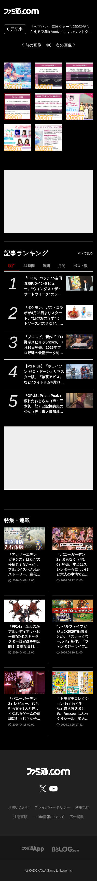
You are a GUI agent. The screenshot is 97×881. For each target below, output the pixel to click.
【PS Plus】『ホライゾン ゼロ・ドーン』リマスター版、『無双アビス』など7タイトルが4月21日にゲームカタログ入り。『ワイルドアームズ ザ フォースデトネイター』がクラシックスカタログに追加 (44, 374)
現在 (11, 266)
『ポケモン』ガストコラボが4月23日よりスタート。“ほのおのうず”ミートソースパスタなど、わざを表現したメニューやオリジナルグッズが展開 (43, 315)
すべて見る (85, 253)
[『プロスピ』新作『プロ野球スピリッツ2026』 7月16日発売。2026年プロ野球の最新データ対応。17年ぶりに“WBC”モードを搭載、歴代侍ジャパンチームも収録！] (79, 341)
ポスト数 (80, 266)
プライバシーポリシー (52, 807)
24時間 (29, 266)
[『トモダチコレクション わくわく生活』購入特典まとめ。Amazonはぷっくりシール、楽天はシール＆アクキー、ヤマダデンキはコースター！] (72, 682)
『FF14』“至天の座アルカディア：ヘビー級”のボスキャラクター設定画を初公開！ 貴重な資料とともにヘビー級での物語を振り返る (24, 636)
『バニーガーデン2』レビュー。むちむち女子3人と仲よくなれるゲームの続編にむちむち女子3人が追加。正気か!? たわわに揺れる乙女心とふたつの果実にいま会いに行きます (24, 708)
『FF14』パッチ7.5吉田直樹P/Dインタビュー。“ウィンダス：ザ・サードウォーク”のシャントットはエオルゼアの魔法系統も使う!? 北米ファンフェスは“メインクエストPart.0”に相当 (44, 286)
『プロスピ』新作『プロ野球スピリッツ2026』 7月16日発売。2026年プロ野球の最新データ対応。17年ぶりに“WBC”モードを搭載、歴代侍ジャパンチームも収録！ (44, 345)
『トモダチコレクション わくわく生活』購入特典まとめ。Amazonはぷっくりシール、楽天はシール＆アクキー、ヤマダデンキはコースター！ (73, 708)
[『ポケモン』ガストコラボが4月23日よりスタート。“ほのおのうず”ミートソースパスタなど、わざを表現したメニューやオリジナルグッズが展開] (79, 312)
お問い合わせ (18, 807)
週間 (46, 266)
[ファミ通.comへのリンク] (21, 11)
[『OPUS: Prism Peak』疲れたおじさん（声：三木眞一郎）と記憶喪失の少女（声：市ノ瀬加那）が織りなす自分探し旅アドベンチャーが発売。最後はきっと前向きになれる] (79, 400)
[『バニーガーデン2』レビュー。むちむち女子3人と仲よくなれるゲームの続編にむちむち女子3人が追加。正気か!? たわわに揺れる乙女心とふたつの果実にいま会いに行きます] (24, 682)
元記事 (14, 29)
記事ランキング (26, 253)
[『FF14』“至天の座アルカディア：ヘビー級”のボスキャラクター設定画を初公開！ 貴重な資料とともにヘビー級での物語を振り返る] (24, 611)
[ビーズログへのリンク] (65, 849)
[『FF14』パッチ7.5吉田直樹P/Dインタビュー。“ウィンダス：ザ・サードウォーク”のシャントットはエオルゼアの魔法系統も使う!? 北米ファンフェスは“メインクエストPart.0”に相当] (79, 283)
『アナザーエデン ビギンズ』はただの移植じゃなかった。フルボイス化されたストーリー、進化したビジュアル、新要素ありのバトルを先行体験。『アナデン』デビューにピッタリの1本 (24, 564)
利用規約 (82, 807)
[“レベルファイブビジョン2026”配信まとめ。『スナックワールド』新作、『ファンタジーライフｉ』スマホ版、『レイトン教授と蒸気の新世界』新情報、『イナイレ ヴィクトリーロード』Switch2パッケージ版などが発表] (72, 611)
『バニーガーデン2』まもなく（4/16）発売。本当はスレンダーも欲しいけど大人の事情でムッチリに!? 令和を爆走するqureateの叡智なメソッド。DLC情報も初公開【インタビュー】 (73, 564)
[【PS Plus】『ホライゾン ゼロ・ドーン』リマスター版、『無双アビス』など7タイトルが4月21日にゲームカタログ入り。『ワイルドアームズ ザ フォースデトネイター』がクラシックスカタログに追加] (79, 371)
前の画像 (33, 45)
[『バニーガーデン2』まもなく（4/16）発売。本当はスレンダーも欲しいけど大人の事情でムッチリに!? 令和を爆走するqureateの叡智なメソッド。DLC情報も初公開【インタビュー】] (72, 538)
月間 (61, 266)
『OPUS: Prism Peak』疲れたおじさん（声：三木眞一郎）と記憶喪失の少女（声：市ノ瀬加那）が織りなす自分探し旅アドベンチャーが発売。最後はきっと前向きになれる (43, 404)
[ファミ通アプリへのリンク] (33, 849)
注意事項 (20, 817)
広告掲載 (77, 817)
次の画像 (64, 45)
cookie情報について (48, 817)
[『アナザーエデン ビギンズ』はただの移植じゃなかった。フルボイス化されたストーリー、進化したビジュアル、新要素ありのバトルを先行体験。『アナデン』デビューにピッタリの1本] (24, 538)
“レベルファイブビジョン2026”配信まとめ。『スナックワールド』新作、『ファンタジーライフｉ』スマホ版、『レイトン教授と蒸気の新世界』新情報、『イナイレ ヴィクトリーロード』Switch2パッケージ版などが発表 (73, 636)
